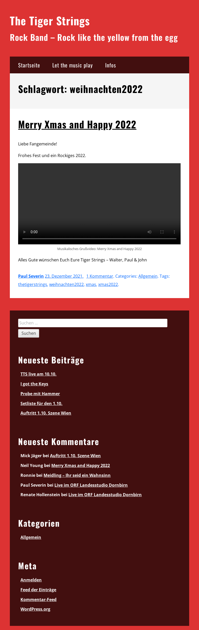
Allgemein (148, 276)
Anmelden (31, 580)
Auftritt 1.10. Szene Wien (45, 413)
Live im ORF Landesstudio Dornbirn (91, 485)
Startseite (29, 65)
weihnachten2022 (66, 284)
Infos (110, 65)
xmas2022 (108, 284)
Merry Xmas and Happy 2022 (77, 124)
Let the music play (72, 65)
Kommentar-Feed (38, 599)
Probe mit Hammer (40, 393)
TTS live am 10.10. (38, 374)
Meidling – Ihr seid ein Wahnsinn (77, 475)
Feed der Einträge (38, 590)
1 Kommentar (99, 276)
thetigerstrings (32, 284)
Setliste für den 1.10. (41, 403)
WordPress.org (35, 609)
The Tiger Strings (50, 20)
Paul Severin (31, 276)
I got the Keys (34, 384)
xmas (91, 284)
